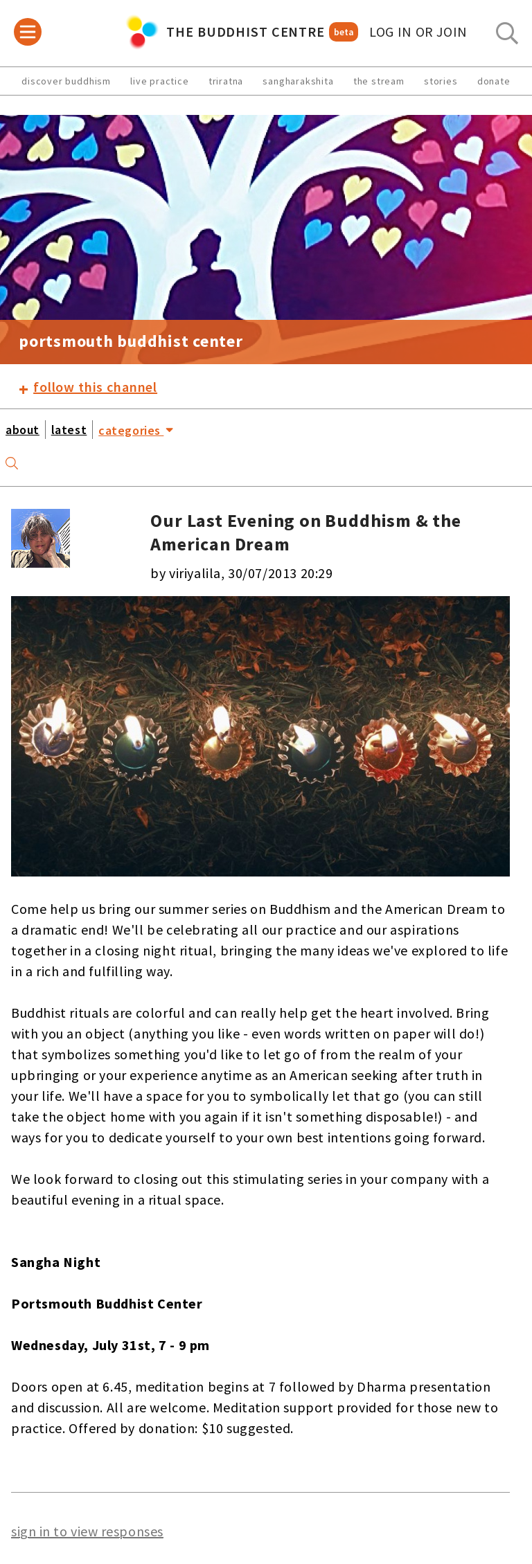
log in (418, 31)
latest (69, 430)
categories (135, 429)
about (22, 430)
